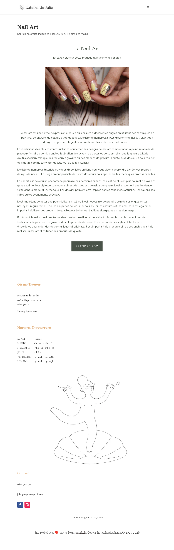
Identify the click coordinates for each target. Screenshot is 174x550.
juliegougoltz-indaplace (35, 34)
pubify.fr (80, 533)
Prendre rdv (87, 246)
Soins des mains (78, 34)
